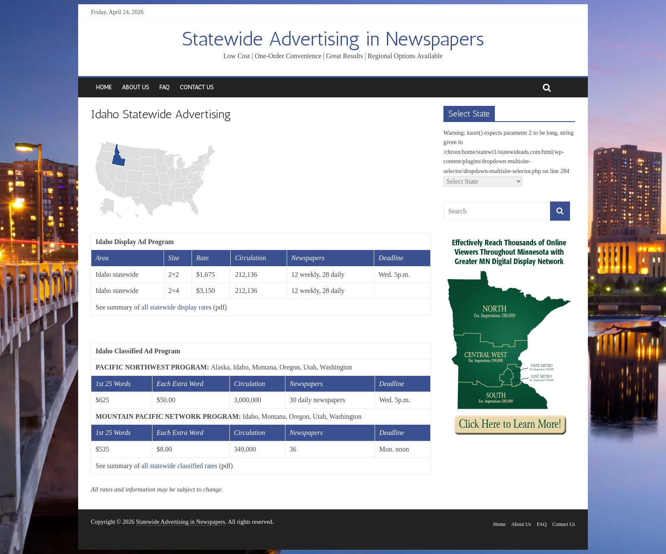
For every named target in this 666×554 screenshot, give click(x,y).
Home (104, 87)
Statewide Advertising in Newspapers (333, 39)
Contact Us (197, 87)
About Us (135, 87)
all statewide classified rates (179, 465)
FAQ (164, 87)
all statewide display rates (176, 307)
